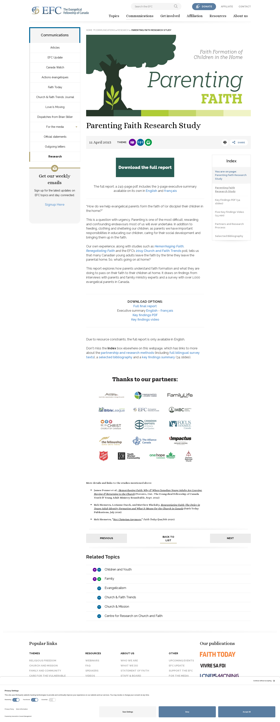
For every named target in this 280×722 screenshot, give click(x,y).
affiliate (227, 6)
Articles (55, 47)
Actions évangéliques (55, 77)
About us (240, 16)
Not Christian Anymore (127, 519)
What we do (129, 665)
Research (55, 156)
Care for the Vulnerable (47, 675)
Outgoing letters (55, 146)
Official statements (55, 136)
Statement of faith (135, 670)
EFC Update (55, 57)
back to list (168, 538)
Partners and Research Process (229, 226)
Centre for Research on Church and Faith (134, 616)
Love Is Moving (55, 107)
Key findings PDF (145, 315)
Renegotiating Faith (100, 251)
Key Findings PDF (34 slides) (227, 201)
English (151, 191)
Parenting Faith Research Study (225, 189)
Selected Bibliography (229, 236)
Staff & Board (131, 675)
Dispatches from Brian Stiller (55, 116)
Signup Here (55, 204)
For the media (55, 126)
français (170, 191)
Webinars (92, 660)
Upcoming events (181, 660)
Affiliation (195, 16)
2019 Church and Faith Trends (158, 251)
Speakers (91, 670)
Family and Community (45, 670)
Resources (218, 16)
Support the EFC (181, 670)
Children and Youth (118, 569)
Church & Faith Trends (120, 597)
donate (207, 6)
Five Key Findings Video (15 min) (229, 214)
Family (109, 578)
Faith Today (55, 87)
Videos (90, 675)
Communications (139, 16)
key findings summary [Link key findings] (158, 357)
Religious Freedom (42, 660)
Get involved (170, 16)
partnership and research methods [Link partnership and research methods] (127, 353)
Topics (114, 16)
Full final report (145, 306)
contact (245, 6)
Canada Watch (55, 67)
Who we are (129, 660)
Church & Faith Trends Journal (55, 97)
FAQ (88, 665)
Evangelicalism (115, 588)
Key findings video (145, 319)
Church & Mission (117, 606)
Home (89, 30)
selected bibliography (115, 357)
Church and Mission (43, 665)
